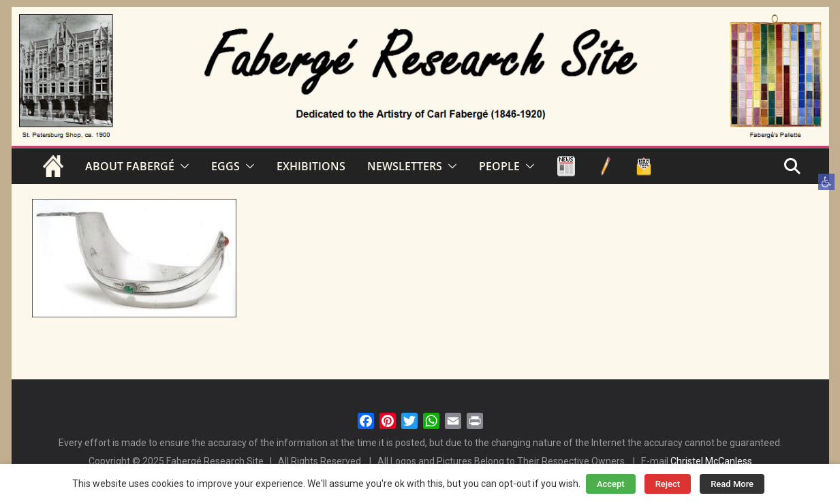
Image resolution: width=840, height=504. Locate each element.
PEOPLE (499, 166)
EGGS (225, 166)
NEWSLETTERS (404, 166)
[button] (826, 182)
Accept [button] (611, 484)
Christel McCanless (711, 461)
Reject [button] (668, 484)
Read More (732, 484)
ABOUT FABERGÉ (129, 166)
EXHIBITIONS (311, 166)
